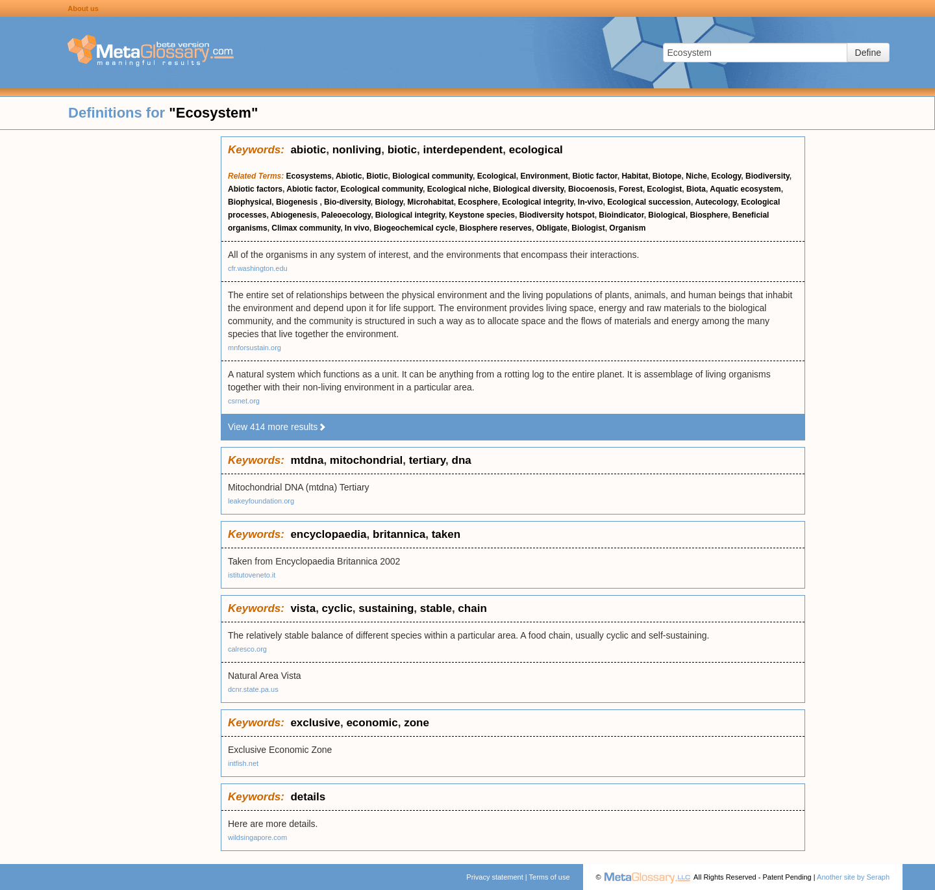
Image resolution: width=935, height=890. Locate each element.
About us (83, 8)
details (307, 797)
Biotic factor (594, 176)
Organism (627, 228)
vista (303, 608)
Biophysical (249, 202)
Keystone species (482, 215)
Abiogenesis (294, 215)
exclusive (315, 723)
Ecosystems (309, 176)
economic (371, 723)
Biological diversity (528, 189)
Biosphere (709, 215)
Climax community (305, 228)
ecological (536, 150)
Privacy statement (494, 877)
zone (416, 723)
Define (868, 52)
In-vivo (590, 202)
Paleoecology (346, 215)
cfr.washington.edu (258, 268)
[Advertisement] (110, 331)
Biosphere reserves (496, 228)
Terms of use (549, 877)
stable (436, 608)
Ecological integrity (537, 202)
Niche (696, 176)
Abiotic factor (311, 189)
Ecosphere (477, 202)
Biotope (667, 176)
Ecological (496, 176)
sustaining (386, 608)
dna (461, 460)
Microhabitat (430, 202)
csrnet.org (244, 401)
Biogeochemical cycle (414, 228)
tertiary (427, 460)
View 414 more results (277, 427)
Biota (696, 189)
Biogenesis (297, 202)
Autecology (715, 202)
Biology (389, 202)
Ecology (727, 176)
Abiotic (349, 176)
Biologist (588, 228)
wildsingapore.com (257, 837)
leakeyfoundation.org (261, 501)
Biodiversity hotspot (557, 215)
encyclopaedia (328, 534)
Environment (543, 176)
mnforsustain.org (254, 347)
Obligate (551, 228)
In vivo (357, 228)
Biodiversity (767, 176)
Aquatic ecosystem (745, 189)
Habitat (634, 176)
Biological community (432, 176)
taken (446, 534)
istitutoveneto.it (251, 575)
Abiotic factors (255, 189)
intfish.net (243, 763)
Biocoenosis (591, 189)
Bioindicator (621, 215)
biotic (402, 150)
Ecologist (664, 189)
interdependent (463, 150)
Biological (666, 215)
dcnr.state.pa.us (253, 689)
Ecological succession (649, 202)
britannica (399, 534)
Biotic (377, 176)
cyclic (337, 608)
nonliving (357, 150)
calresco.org (247, 649)
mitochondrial (366, 460)
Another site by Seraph (853, 877)
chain (472, 608)
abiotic (308, 150)
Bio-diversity (347, 202)
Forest (631, 189)
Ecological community (382, 189)
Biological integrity (410, 215)
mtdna (306, 460)
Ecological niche (458, 189)
